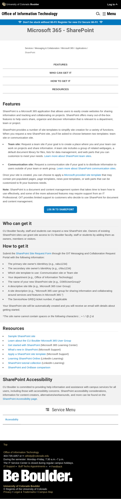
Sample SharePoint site (21, 336)
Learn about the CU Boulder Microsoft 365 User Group (39, 340)
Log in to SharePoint (60, 209)
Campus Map (45, 492)
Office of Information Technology (21, 452)
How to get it (60, 81)
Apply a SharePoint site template (27, 354)
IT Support (9, 466)
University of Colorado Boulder (21, 486)
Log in (111, 4)
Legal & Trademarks (25, 492)
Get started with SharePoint (24, 345)
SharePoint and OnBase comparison (29, 367)
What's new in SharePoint (23, 349)
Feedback (56, 466)
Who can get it (60, 72)
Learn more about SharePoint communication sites (86, 168)
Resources (60, 89)
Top (5, 444)
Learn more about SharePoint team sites (67, 156)
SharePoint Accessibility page (20, 398)
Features (61, 64)
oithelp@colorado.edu (37, 456)
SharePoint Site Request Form (33, 253)
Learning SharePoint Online (24, 358)
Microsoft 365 (67, 48)
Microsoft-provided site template (82, 174)
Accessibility (11, 419)
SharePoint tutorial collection (24, 362)
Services (29, 48)
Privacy (7, 492)
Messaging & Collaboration (47, 48)
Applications (81, 48)
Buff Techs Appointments (32, 466)
